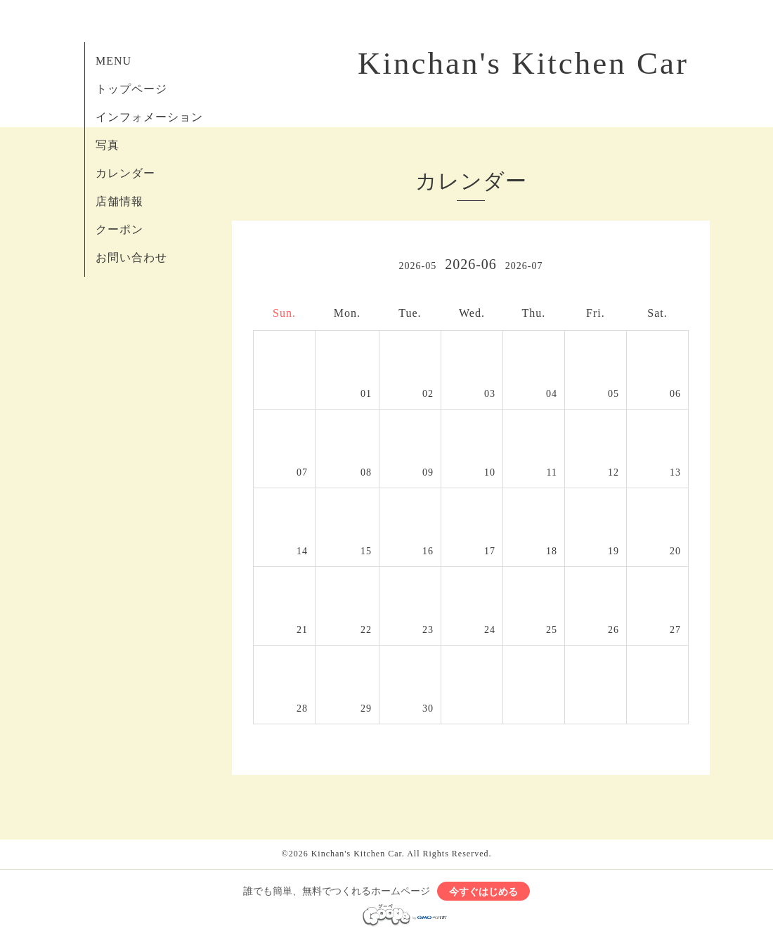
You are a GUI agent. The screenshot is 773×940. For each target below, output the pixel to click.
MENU (113, 61)
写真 (107, 145)
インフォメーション (149, 117)
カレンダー (125, 173)
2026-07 (524, 266)
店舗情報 (119, 201)
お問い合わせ (131, 257)
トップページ (131, 89)
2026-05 (417, 266)
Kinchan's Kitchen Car (523, 63)
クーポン (119, 229)
